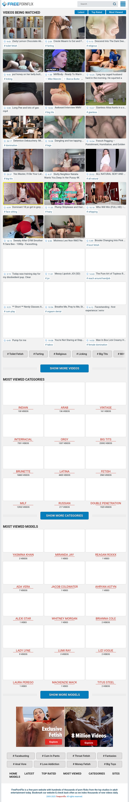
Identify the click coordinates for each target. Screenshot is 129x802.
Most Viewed (116, 12)
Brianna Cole (106, 606)
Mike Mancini (54, 79)
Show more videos (64, 368)
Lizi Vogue (106, 638)
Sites (116, 773)
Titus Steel (106, 670)
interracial (23, 427)
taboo (50, 344)
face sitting (11, 211)
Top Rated (97, 12)
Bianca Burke (72, 79)
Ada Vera (23, 574)
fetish (106, 459)
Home (17, 2)
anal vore (20, 764)
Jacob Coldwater (64, 574)
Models (14, 776)
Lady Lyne (23, 638)
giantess (92, 112)
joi (48, 278)
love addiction (50, 764)
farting (50, 46)
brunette (23, 459)
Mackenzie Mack (64, 670)
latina (64, 459)
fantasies (110, 755)
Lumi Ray (64, 638)
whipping (92, 211)
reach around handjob (99, 278)
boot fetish (93, 245)
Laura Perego (23, 670)
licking (8, 79)
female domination (97, 344)
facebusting (21, 755)
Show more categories (64, 515)
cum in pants (52, 755)
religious (92, 46)
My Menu (123, 4)
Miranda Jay (64, 542)
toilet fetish (11, 46)
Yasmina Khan (23, 542)
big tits (50, 112)
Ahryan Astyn (106, 574)
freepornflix (61, 796)
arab (64, 395)
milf (121, 353)
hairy (49, 211)
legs (49, 145)
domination (11, 145)
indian (23, 395)
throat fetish (82, 755)
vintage (106, 395)
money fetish (82, 764)
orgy (64, 427)
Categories (97, 773)
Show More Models (64, 695)
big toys (111, 764)
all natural (93, 178)
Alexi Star (23, 606)
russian (64, 491)
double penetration (106, 491)
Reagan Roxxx (106, 542)
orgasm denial (54, 311)
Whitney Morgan (64, 606)
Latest (81, 12)
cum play (10, 311)
